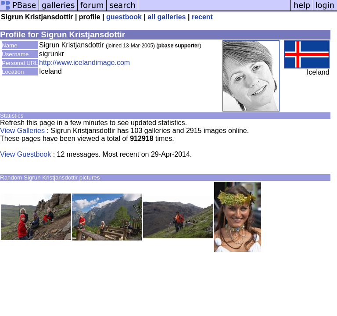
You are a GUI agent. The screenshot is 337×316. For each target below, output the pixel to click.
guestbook (124, 17)
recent (202, 17)
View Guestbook (25, 154)
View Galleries (22, 130)
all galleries (166, 17)
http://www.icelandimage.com (84, 62)
